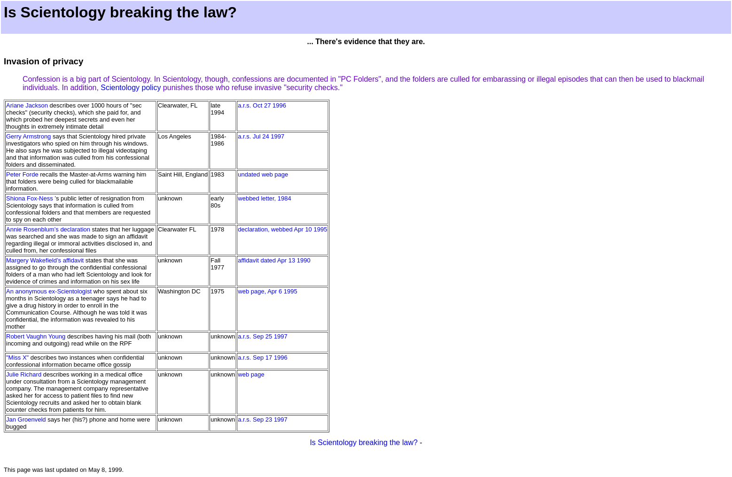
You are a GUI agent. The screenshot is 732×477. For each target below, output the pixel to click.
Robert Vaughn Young (35, 336)
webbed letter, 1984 (264, 198)
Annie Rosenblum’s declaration (48, 229)
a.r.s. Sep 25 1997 (263, 336)
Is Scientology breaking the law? (363, 442)
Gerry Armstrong (28, 136)
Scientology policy (131, 88)
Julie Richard (23, 374)
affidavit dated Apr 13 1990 (274, 260)
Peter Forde (22, 174)
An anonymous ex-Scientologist (49, 291)
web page (251, 374)
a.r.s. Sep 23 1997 (263, 419)
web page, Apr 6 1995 (267, 291)
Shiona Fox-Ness (29, 198)
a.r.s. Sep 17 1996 (263, 357)
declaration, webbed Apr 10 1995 (282, 229)
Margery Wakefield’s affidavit (45, 260)
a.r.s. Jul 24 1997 (261, 136)
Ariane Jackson (27, 105)
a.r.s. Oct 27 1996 (262, 105)
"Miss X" (17, 357)
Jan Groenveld (26, 419)
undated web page (263, 174)
